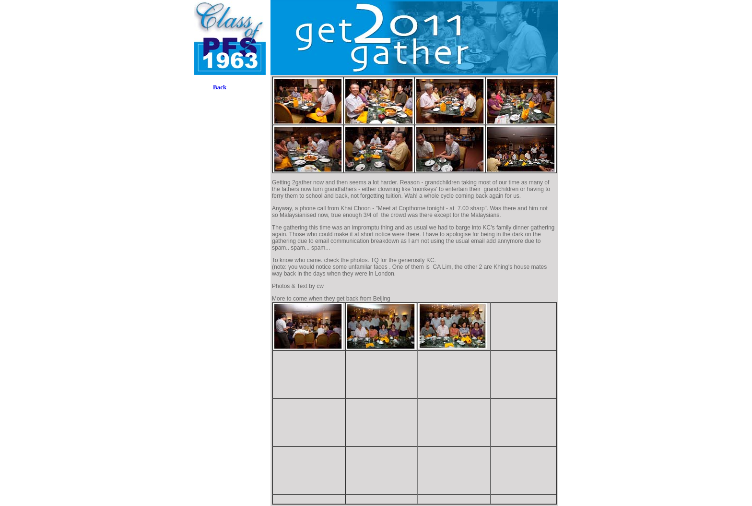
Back (219, 87)
